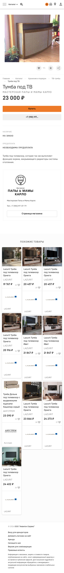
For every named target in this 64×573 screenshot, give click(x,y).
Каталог (19, 79)
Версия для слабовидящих (20, 547)
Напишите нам (14, 543)
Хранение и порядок (37, 79)
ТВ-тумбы (56, 79)
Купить (32, 109)
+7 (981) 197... (32, 117)
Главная (6, 79)
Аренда (11, 540)
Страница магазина (32, 214)
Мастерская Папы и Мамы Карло (27, 92)
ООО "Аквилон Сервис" (25, 526)
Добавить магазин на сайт (19, 536)
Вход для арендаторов (18, 532)
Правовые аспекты (16, 550)
